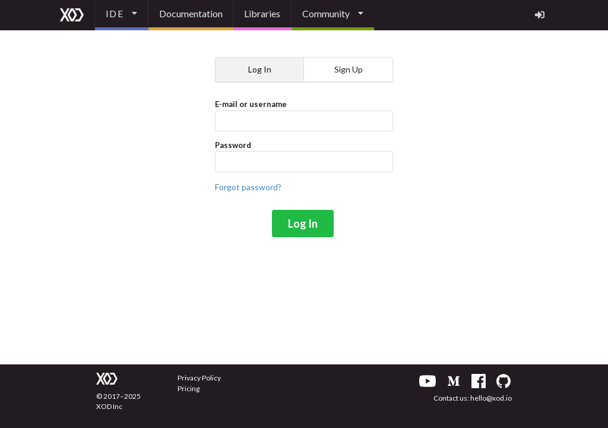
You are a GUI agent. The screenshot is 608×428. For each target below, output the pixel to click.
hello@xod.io (491, 398)
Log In (303, 223)
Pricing (189, 388)
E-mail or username (304, 115)
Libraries (262, 13)
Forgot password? (248, 187)
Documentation (191, 13)
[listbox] (121, 15)
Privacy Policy (199, 377)
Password (304, 156)
